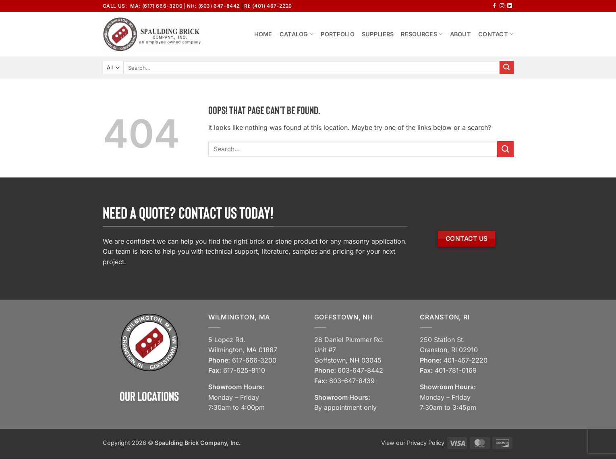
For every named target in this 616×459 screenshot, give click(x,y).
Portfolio (338, 34)
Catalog (297, 34)
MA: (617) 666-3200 (156, 6)
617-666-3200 (254, 360)
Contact (496, 34)
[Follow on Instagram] (502, 6)
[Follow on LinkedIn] (509, 6)
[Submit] (506, 68)
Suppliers (378, 34)
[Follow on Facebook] (494, 6)
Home (263, 34)
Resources (421, 34)
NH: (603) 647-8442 (213, 6)
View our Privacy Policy (412, 442)
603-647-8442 (360, 370)
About (460, 34)
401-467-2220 (465, 360)
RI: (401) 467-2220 (268, 6)
